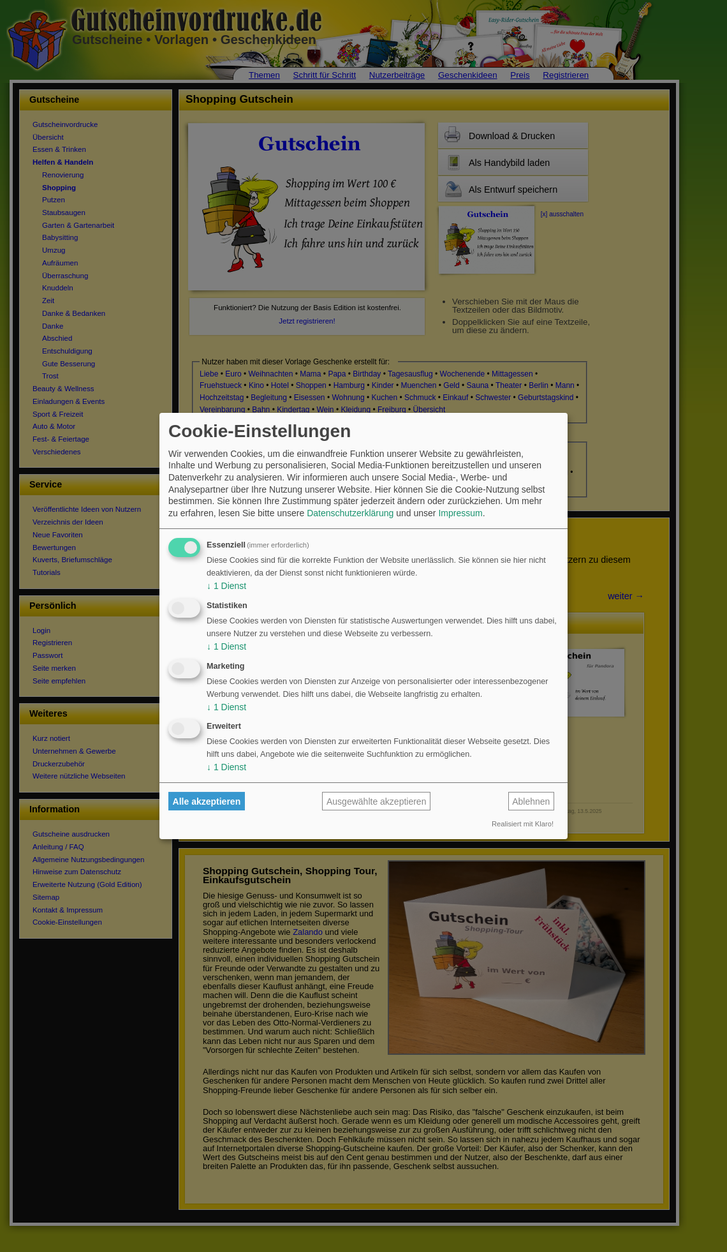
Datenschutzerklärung (350, 513)
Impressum (460, 513)
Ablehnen (531, 801)
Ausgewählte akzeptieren (376, 801)
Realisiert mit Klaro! (523, 824)
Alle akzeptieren (207, 801)
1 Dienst (226, 586)
